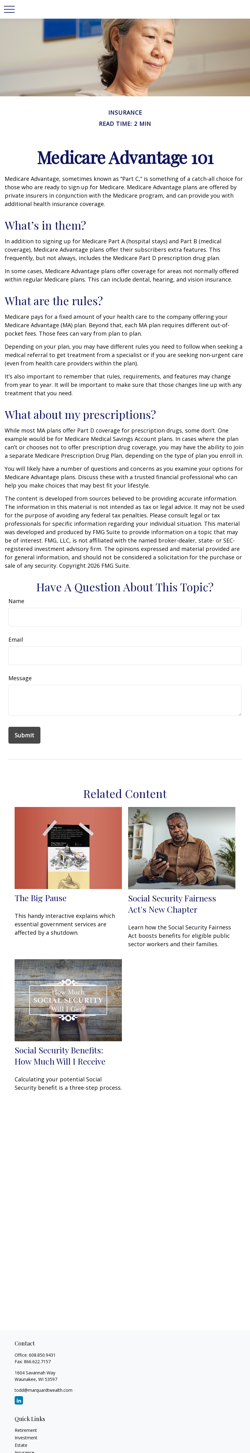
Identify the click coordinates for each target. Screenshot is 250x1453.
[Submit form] (24, 735)
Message (20, 678)
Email (15, 639)
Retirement (26, 1430)
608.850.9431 (42, 1355)
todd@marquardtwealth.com (43, 1390)
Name (16, 601)
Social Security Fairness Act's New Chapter (172, 903)
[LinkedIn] (19, 1400)
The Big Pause (41, 897)
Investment (26, 1438)
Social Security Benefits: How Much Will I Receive (60, 1055)
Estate (21, 1445)
